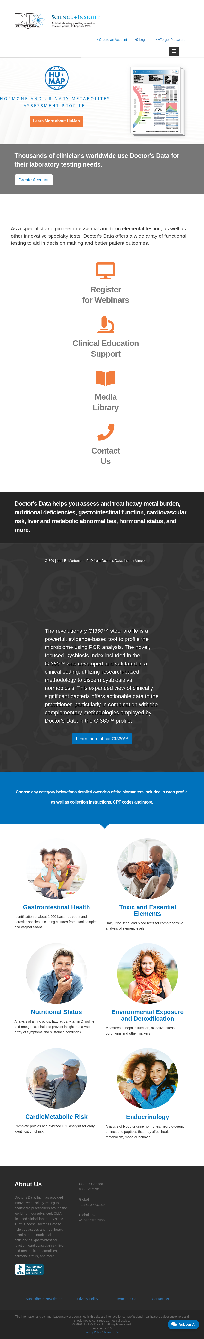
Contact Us (160, 1299)
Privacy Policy (87, 1299)
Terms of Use (126, 1299)
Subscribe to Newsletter (44, 1299)
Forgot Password (171, 40)
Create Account (34, 179)
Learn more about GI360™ (102, 738)
